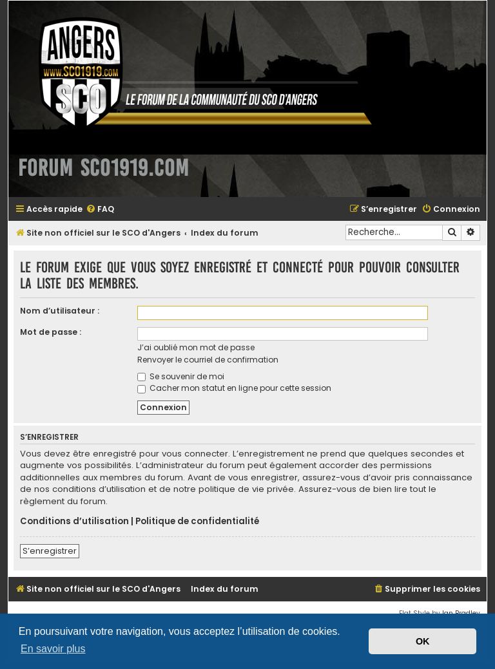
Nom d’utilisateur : (59, 310)
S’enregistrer (50, 551)
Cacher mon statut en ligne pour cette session (234, 387)
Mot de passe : (50, 331)
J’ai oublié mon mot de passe (196, 347)
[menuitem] (100, 209)
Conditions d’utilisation (74, 521)
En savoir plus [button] (53, 648)
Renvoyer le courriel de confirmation (207, 359)
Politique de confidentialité (197, 521)
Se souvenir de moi (180, 376)
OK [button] (423, 641)
